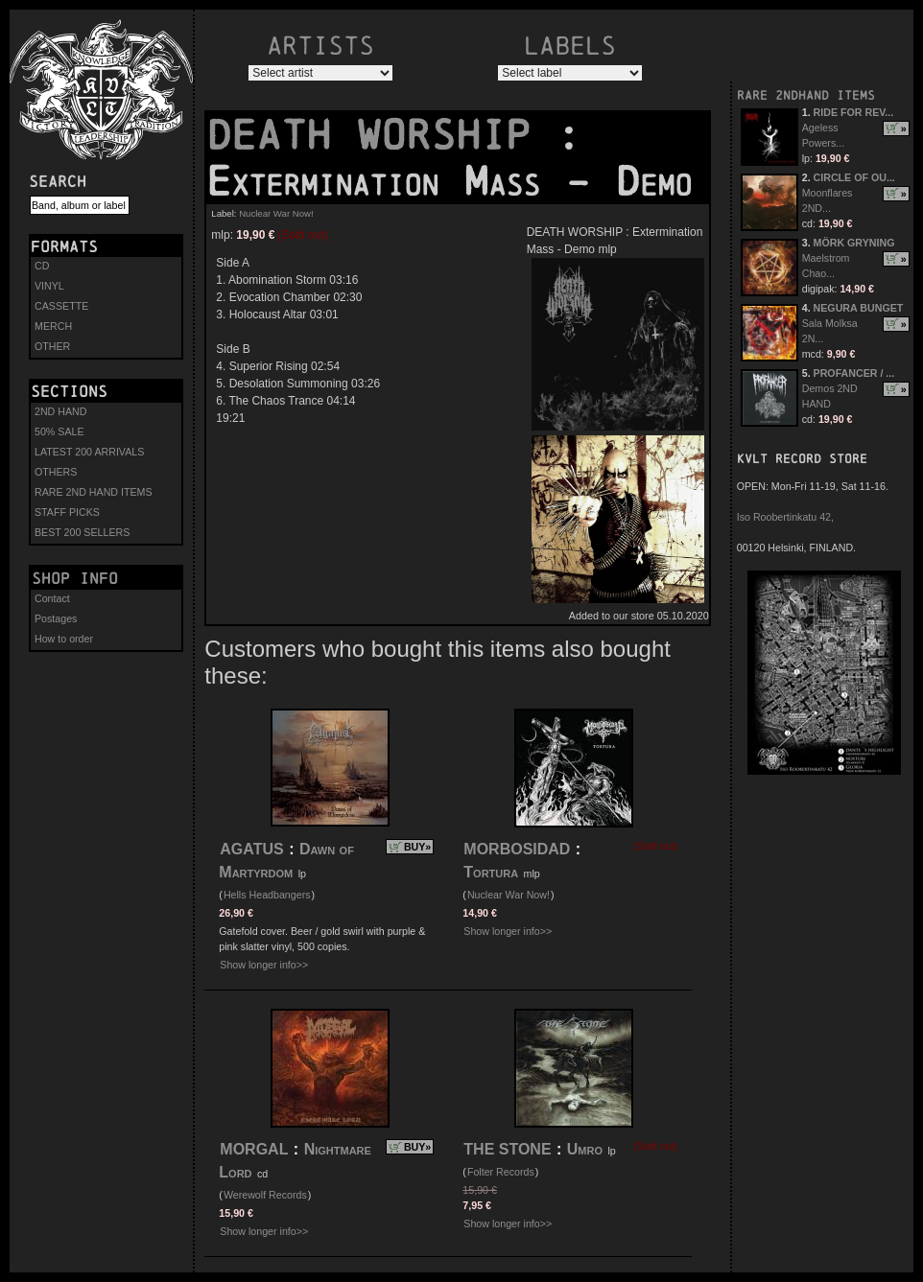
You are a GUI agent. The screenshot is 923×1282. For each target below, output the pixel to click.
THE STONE (507, 1149)
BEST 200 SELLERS (82, 532)
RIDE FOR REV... (854, 112)
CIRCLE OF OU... (854, 177)
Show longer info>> (264, 964)
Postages (56, 618)
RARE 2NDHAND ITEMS (806, 95)
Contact (52, 598)
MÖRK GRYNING (854, 242)
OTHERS (56, 472)
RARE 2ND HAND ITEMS (94, 492)
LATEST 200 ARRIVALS (89, 451)
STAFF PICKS (67, 512)
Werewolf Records (265, 1194)
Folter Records (500, 1171)
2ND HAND (60, 411)
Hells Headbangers (267, 894)
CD (42, 265)
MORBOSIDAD (516, 849)
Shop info (75, 578)
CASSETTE (61, 306)
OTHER (52, 346)
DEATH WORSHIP (381, 135)
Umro (585, 1149)
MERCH (53, 326)
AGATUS (251, 849)
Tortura (490, 872)
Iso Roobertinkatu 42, (785, 517)
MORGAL (254, 1149)
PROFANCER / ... (854, 373)
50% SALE (59, 431)
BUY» (417, 846)
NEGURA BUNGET (859, 308)
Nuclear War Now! (276, 213)
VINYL (49, 285)
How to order (64, 638)
